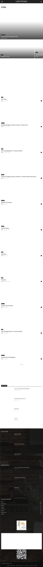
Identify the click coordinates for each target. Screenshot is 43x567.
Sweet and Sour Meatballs (8, 357)
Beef (2, 148)
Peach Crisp (16, 408)
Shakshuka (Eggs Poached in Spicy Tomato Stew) (14, 125)
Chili (36, 52)
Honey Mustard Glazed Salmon (20, 398)
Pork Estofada (5, 228)
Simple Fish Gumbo (6, 202)
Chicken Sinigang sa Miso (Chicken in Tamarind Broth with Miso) (18, 176)
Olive (2, 100)
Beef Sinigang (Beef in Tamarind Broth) (11, 151)
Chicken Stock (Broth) (7, 305)
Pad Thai (16, 418)
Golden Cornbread (17, 454)
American (3, 200)
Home (2, 5)
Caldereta (3, 254)
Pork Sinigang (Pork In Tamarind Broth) (11, 331)
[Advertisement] (21, 69)
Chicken (3, 174)
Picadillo (3, 280)
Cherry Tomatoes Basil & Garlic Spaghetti (21, 388)
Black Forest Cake (17, 434)
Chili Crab (3, 99)
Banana (3, 226)
